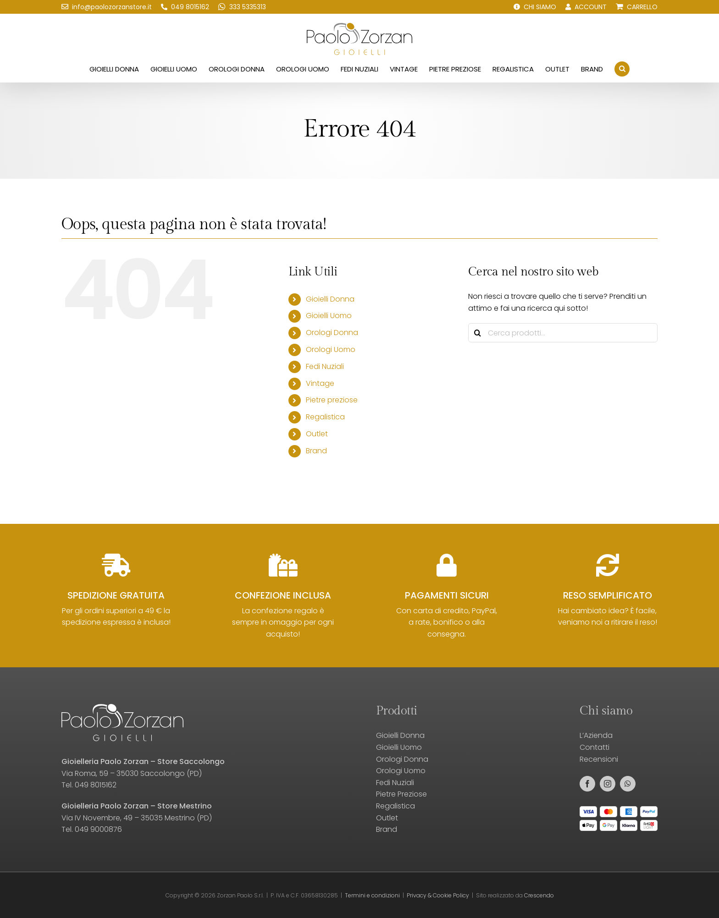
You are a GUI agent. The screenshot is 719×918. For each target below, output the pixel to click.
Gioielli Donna (330, 299)
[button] (622, 68)
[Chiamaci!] (185, 7)
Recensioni (599, 759)
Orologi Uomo (330, 349)
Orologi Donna (332, 332)
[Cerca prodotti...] (563, 332)
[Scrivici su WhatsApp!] (242, 7)
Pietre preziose (332, 400)
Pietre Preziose (401, 794)
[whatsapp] (628, 784)
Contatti (594, 747)
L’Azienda (596, 735)
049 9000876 (98, 829)
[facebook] (587, 784)
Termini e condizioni (372, 895)
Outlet (317, 434)
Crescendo (539, 895)
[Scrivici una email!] (106, 7)
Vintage (320, 383)
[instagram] (607, 784)
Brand (316, 450)
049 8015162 (95, 785)
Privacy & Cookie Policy (438, 895)
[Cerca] (477, 332)
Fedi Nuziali (325, 366)
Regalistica (325, 417)
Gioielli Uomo (329, 315)
